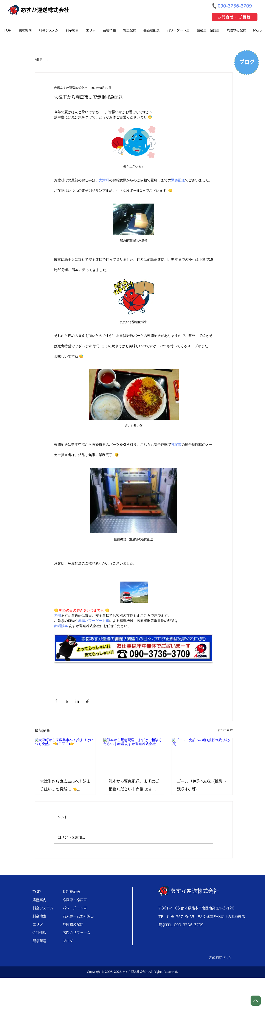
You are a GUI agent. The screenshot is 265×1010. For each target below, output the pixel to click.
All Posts (42, 59)
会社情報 (39, 932)
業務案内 (39, 900)
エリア (38, 924)
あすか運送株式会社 (45, 10)
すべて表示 (225, 730)
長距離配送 (71, 891)
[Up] (256, 1001)
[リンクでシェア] (88, 701)
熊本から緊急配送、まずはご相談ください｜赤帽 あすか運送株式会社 (133, 786)
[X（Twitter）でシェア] (67, 701)
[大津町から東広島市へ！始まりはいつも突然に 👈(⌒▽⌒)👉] (65, 755)
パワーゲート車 (75, 908)
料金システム (43, 908)
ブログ (68, 941)
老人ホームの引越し (76, 916)
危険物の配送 (73, 924)
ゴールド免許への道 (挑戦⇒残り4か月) (201, 785)
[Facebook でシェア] (56, 701)
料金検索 (39, 916)
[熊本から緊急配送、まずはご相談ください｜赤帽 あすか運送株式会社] (133, 755)
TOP (37, 891)
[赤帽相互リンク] (220, 958)
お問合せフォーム (76, 932)
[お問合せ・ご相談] (234, 17)
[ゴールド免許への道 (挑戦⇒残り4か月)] (202, 755)
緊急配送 (39, 941)
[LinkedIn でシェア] (77, 701)
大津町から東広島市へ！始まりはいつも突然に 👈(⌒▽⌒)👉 (65, 786)
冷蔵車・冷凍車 (75, 900)
